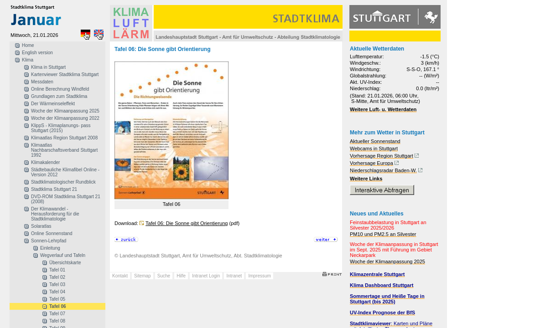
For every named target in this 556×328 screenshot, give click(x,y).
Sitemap (142, 275)
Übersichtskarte (65, 262)
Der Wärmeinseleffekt (53, 103)
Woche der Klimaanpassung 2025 (65, 110)
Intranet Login (206, 275)
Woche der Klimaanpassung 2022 (65, 118)
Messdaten (42, 81)
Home (28, 45)
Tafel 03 (57, 284)
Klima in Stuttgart (48, 67)
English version (37, 52)
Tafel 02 (57, 277)
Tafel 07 (57, 313)
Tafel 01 (57, 269)
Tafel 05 (57, 299)
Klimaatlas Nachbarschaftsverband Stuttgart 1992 (64, 150)
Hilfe (181, 275)
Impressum (259, 275)
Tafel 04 (57, 291)
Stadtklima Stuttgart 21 (54, 189)
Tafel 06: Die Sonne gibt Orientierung (186, 223)
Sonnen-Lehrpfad (48, 240)
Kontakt (120, 275)
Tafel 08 (57, 320)
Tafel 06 (57, 306)
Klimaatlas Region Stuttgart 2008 (64, 137)
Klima (27, 59)
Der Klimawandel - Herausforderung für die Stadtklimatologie (55, 213)
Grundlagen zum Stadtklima (59, 96)
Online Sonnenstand (52, 233)
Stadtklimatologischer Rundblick (63, 181)
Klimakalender (45, 162)
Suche (163, 275)
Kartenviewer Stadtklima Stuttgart (65, 74)
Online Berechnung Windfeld (60, 89)
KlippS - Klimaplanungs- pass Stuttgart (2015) (61, 128)
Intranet (234, 275)
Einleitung (50, 248)
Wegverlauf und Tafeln (62, 255)
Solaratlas (41, 226)
